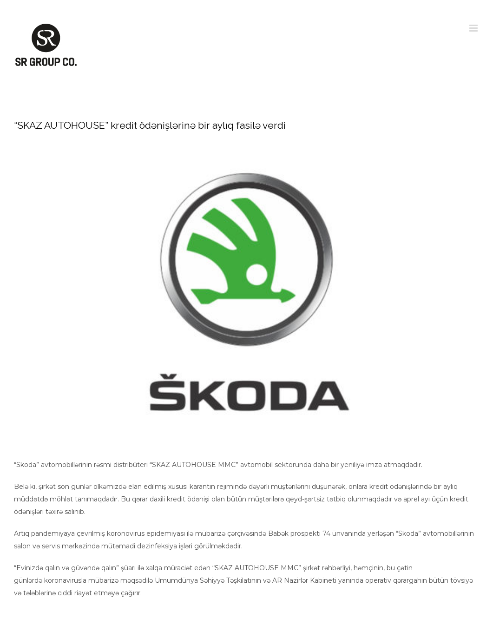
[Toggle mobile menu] (474, 28)
